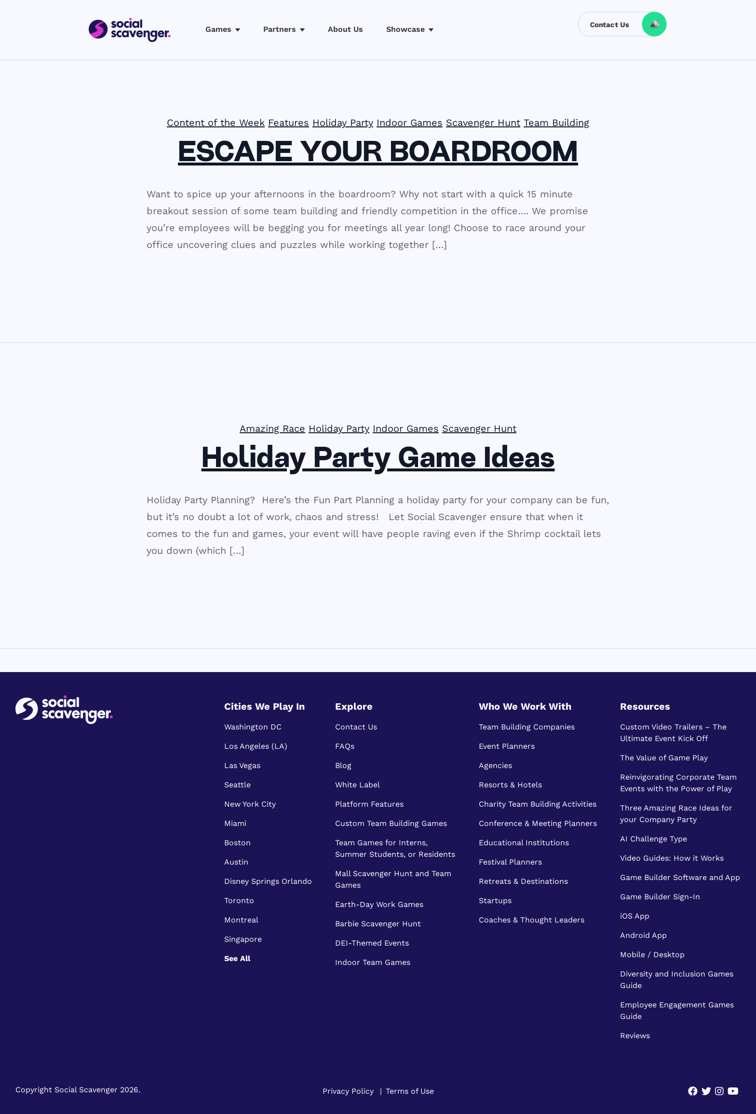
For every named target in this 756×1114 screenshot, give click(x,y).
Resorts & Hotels (510, 784)
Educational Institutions (524, 842)
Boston (237, 842)
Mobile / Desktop (652, 954)
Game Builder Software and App (680, 877)
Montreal (241, 919)
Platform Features (369, 804)
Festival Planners (510, 861)
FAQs (344, 746)
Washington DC (253, 726)
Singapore (243, 939)
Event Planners (507, 746)
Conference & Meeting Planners (538, 823)
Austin (236, 861)
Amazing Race (272, 428)
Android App (643, 935)
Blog (343, 765)
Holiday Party (342, 122)
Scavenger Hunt (483, 122)
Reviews (635, 1035)
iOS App (634, 916)
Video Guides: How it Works (672, 858)
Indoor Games (410, 122)
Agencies (495, 765)
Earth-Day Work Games (379, 904)
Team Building (556, 122)
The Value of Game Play (664, 757)
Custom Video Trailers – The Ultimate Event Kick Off (673, 732)
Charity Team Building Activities (537, 804)
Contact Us (356, 726)
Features (288, 122)
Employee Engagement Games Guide (677, 1010)
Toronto (239, 900)
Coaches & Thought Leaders (531, 919)
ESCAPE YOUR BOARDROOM (378, 153)
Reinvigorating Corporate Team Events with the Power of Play (678, 782)
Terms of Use (410, 1091)
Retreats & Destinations (523, 881)
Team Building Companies (527, 726)
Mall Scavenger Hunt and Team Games (393, 879)
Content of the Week (216, 122)
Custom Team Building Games (391, 823)
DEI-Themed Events (372, 943)
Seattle (237, 784)
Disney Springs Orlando (268, 881)
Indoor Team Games (372, 962)
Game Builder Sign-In (660, 896)
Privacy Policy (348, 1091)
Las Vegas (242, 765)
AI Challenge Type (653, 838)
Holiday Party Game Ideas (378, 459)
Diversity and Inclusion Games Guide (676, 979)
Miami (235, 823)
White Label (357, 784)
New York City (250, 804)
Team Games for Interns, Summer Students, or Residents (395, 848)
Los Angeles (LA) (255, 746)
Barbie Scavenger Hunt (378, 923)
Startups (495, 900)
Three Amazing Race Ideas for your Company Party (676, 813)
